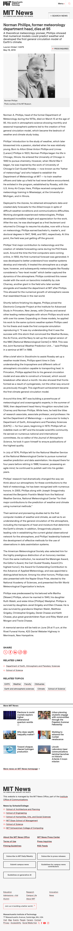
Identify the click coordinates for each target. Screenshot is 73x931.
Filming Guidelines (12, 846)
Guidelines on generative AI (20, 875)
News (51, 895)
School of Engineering (16, 813)
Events (16, 920)
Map (10, 920)
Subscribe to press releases (53, 856)
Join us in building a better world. (20, 906)
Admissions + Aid (10, 895)
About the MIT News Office (16, 837)
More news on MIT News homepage (20, 769)
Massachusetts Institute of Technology (19, 914)
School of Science (14, 670)
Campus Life (31, 895)
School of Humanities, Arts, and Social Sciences (28, 817)
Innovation (53, 892)
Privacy (6, 923)
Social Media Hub (29, 923)
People (22, 920)
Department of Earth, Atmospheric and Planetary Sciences (33, 666)
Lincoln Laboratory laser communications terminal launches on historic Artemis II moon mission (60, 754)
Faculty (27, 684)
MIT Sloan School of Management (22, 820)
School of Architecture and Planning (23, 809)
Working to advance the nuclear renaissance (58, 736)
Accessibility (16, 923)
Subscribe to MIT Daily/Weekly (19, 856)
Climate (41, 689)
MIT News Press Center (48, 837)
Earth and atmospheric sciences (19, 689)
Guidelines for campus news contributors (53, 865)
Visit (5, 920)
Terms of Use (9, 841)
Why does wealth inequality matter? (25, 733)
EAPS (7, 684)
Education (7, 892)
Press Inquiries (44, 841)
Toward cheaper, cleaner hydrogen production (25, 749)
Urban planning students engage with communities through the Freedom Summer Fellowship (60, 718)
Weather (17, 684)
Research (30, 892)
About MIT (30, 899)
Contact (37, 920)
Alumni (6, 899)
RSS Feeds (42, 846)
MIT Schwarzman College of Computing (24, 828)
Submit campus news (19, 864)
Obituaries (39, 684)
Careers (30, 920)
